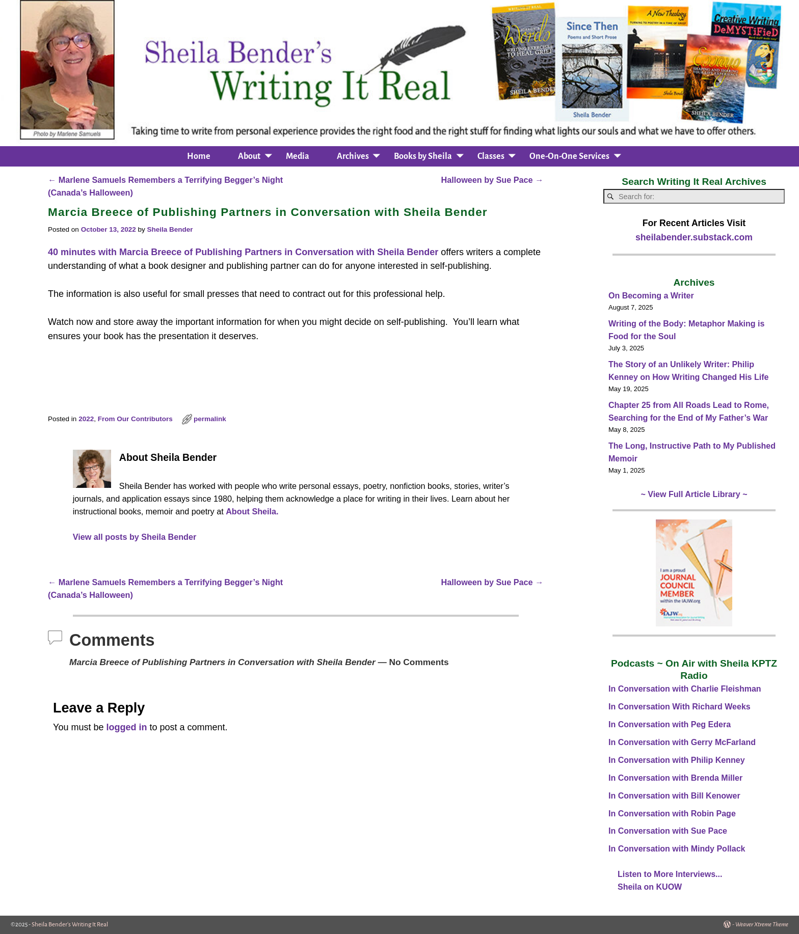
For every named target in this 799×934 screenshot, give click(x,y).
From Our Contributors (135, 419)
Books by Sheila (423, 156)
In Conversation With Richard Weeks (679, 706)
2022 (86, 419)
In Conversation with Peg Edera (669, 724)
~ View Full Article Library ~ (694, 494)
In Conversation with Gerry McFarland (682, 742)
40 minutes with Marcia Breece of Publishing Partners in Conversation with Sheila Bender (243, 252)
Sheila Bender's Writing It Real (70, 924)
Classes (490, 156)
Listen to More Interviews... (670, 874)
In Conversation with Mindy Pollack (676, 848)
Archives (353, 156)
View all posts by (135, 536)
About (249, 156)
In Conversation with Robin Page (672, 813)
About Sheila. (252, 511)
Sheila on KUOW (650, 887)
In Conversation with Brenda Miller (675, 778)
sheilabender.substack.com (694, 237)
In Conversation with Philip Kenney (676, 760)
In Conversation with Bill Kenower (674, 795)
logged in (126, 727)
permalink (210, 419)
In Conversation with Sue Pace (667, 831)
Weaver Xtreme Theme (761, 924)
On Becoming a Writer (651, 295)
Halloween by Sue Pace (492, 179)
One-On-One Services (569, 156)
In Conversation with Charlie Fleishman (684, 688)
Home (198, 156)
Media (297, 156)
